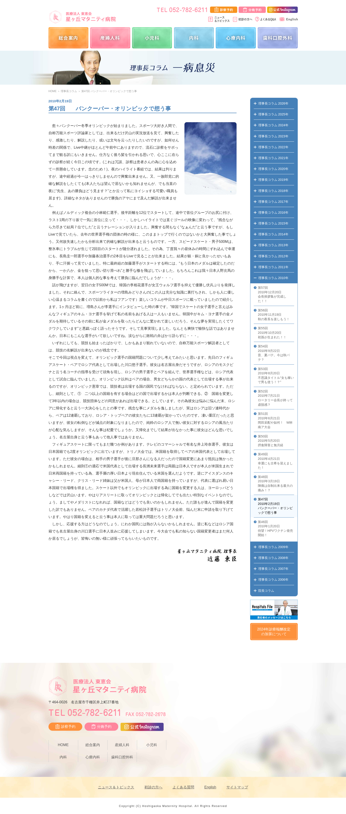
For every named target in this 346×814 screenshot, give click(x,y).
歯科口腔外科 (278, 37)
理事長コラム (69, 91)
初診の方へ (153, 787)
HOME (52, 91)
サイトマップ (237, 787)
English (210, 787)
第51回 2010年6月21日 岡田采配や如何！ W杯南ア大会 (275, 420)
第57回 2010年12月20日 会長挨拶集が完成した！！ (272, 294)
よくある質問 (183, 787)
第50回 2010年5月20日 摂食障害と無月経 (270, 440)
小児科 (152, 37)
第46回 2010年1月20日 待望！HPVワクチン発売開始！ (275, 528)
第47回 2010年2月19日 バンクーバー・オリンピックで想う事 (275, 505)
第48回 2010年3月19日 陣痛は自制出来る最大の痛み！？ (275, 483)
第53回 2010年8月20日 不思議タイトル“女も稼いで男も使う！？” (276, 375)
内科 (194, 37)
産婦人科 (110, 37)
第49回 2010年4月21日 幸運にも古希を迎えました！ (275, 460)
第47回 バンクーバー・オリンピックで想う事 (109, 91)
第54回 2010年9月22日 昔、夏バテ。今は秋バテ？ (274, 352)
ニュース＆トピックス (116, 787)
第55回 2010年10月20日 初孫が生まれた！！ (272, 332)
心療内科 (235, 37)
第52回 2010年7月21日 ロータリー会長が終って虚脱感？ (275, 397)
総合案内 (68, 37)
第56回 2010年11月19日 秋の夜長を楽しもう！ (274, 314)
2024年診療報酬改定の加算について (274, 631)
